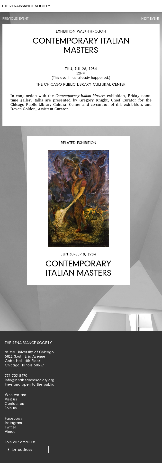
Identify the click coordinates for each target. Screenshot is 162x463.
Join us (11, 408)
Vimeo (10, 431)
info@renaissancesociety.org (29, 380)
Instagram (13, 422)
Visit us (11, 399)
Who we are (15, 394)
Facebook (13, 418)
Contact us (14, 403)
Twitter (10, 427)
